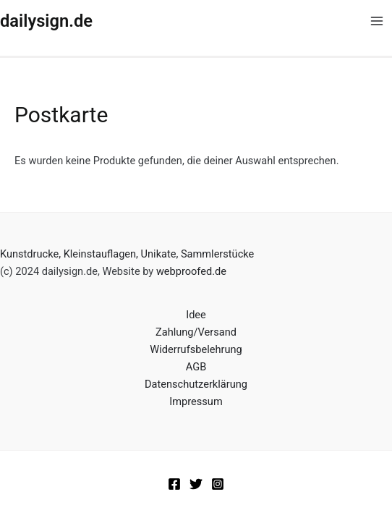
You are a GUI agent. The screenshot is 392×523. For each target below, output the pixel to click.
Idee (196, 314)
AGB (196, 366)
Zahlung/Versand (196, 332)
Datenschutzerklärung (196, 384)
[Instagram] (217, 483)
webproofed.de (191, 271)
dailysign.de (46, 21)
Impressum (195, 401)
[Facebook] (174, 483)
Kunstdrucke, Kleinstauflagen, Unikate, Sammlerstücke (127, 253)
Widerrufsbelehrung (196, 349)
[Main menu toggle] (377, 21)
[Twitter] (196, 483)
